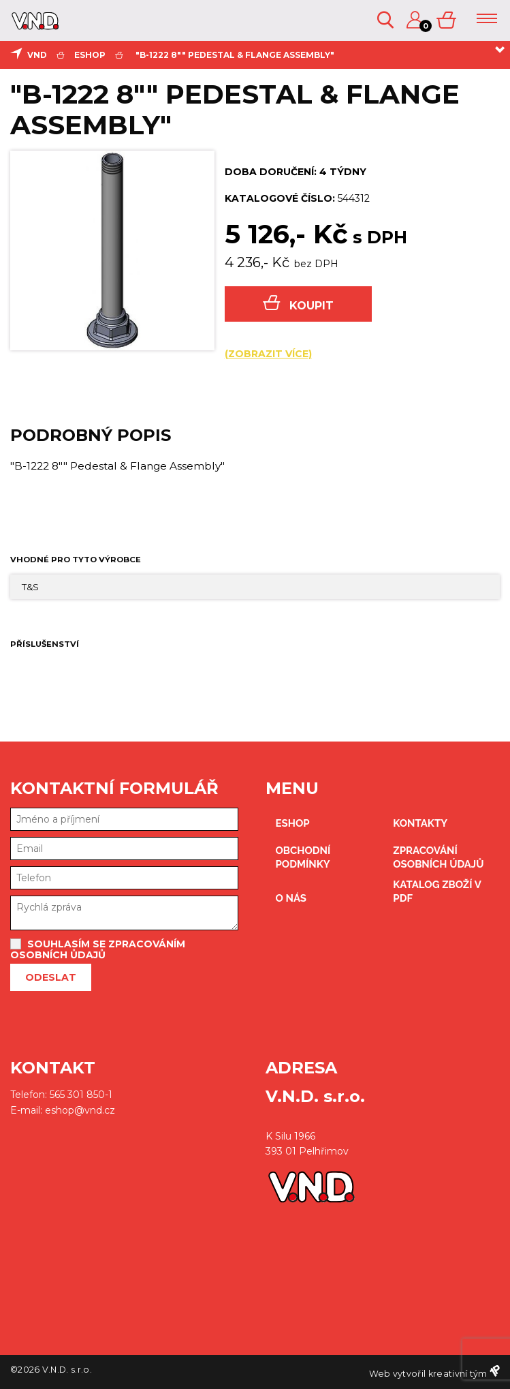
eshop (90, 55)
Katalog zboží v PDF (437, 891)
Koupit (298, 303)
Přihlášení (415, 20)
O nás (291, 898)
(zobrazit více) (268, 354)
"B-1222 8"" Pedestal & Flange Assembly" (235, 55)
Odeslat (50, 977)
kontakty (420, 823)
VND (37, 55)
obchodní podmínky (303, 857)
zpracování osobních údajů (438, 857)
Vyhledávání (385, 20)
